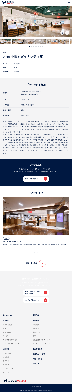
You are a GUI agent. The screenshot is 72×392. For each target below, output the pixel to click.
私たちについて (8, 315)
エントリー (7, 372)
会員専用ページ (39, 354)
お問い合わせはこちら (32, 178)
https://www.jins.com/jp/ (29, 94)
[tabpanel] (36, 221)
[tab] (29, 46)
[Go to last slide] (62, 33)
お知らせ (36, 364)
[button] (5, 41)
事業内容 (36, 315)
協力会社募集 (37, 349)
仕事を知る (7, 353)
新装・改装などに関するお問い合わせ (33, 292)
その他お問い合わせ (32, 300)
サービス (6, 336)
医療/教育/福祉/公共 (10, 340)
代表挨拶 (36, 325)
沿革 (34, 336)
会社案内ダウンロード (41, 340)
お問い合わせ (37, 359)
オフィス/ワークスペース (12, 343)
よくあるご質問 (8, 368)
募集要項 (6, 364)
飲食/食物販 (7, 332)
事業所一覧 (36, 332)
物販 (4, 328)
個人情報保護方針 (36, 386)
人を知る (6, 357)
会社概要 (36, 328)
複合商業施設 (7, 325)
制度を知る (7, 361)
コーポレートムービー (41, 344)
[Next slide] (67, 33)
